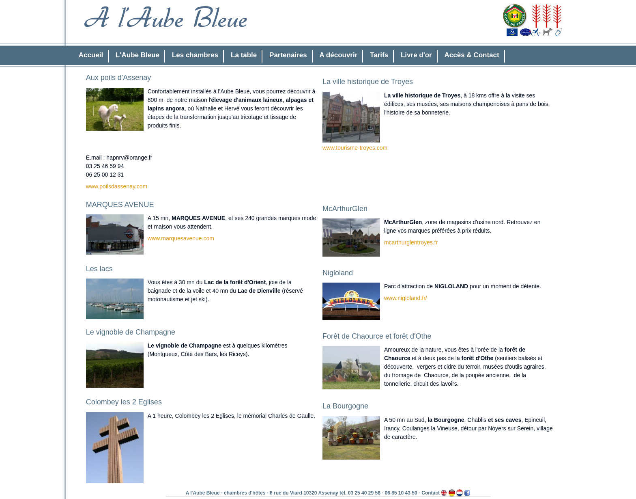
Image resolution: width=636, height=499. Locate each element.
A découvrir (338, 55)
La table (244, 55)
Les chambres (195, 55)
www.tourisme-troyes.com (354, 148)
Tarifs (379, 55)
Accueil (91, 55)
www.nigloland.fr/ (405, 298)
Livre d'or (416, 55)
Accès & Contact (472, 55)
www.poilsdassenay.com (116, 186)
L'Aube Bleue (137, 55)
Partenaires (288, 55)
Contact (430, 493)
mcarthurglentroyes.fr (411, 242)
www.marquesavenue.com (181, 238)
